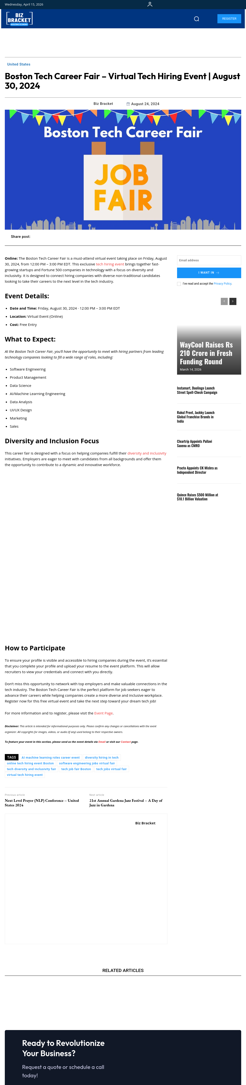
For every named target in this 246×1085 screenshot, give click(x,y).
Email (102, 670)
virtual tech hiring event (25, 704)
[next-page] (232, 300)
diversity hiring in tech (102, 686)
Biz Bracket (103, 104)
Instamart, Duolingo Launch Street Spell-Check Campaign (197, 389)
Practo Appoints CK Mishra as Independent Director (195, 469)
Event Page (103, 642)
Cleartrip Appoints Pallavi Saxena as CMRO (197, 442)
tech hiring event (110, 264)
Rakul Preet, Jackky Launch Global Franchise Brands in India (197, 416)
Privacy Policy (222, 283)
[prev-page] (224, 300)
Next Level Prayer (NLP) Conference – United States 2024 (42, 731)
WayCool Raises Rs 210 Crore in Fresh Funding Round (207, 359)
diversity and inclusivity (147, 453)
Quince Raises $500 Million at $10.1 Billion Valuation (195, 496)
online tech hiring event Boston (30, 692)
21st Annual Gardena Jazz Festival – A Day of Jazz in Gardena (125, 731)
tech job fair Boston (76, 698)
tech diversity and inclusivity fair (31, 698)
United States (19, 64)
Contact (126, 670)
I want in (209, 272)
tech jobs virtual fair (111, 698)
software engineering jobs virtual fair (87, 692)
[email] (209, 260)
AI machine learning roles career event (51, 686)
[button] (196, 19)
